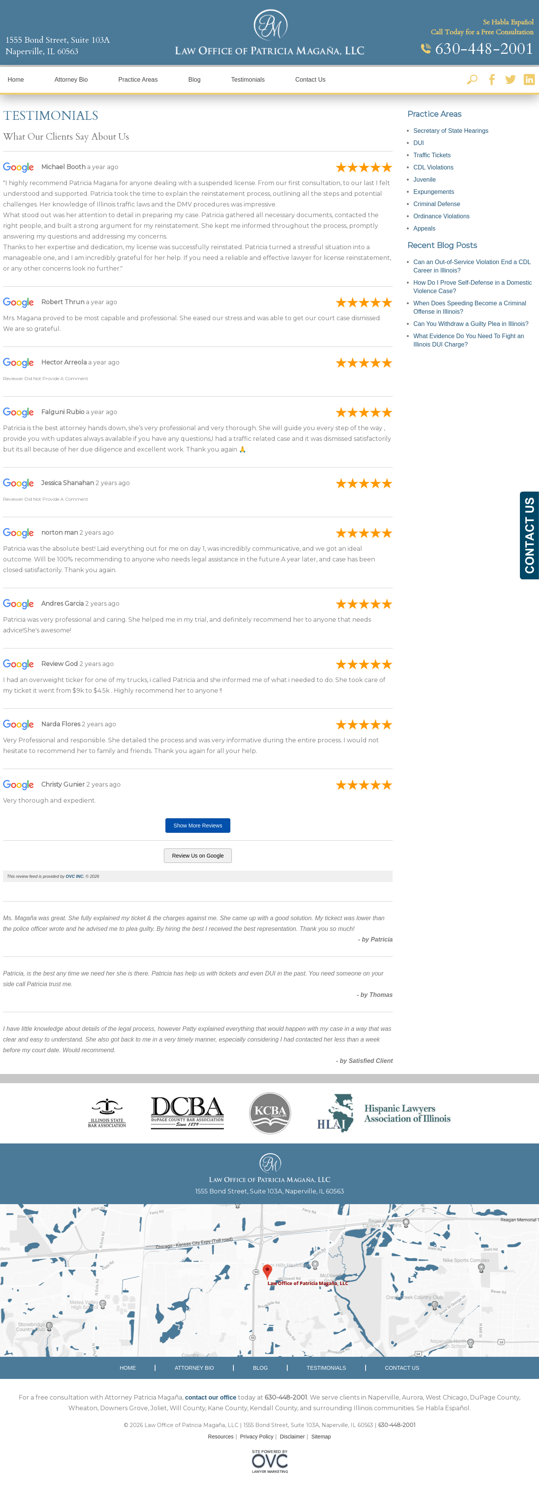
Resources (221, 1437)
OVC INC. (75, 876)
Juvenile (424, 179)
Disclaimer (292, 1437)
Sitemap (321, 1437)
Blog (194, 79)
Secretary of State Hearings (451, 130)
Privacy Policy (257, 1437)
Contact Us (310, 79)
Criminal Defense (436, 204)
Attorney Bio (71, 79)
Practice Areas (138, 79)
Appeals (424, 228)
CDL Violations (433, 167)
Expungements (433, 192)
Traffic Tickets (432, 155)
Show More (197, 825)
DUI (418, 143)
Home (16, 79)
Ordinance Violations (441, 216)
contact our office (210, 1397)
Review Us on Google (197, 856)
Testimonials (248, 79)
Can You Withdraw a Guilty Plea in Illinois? (471, 324)
